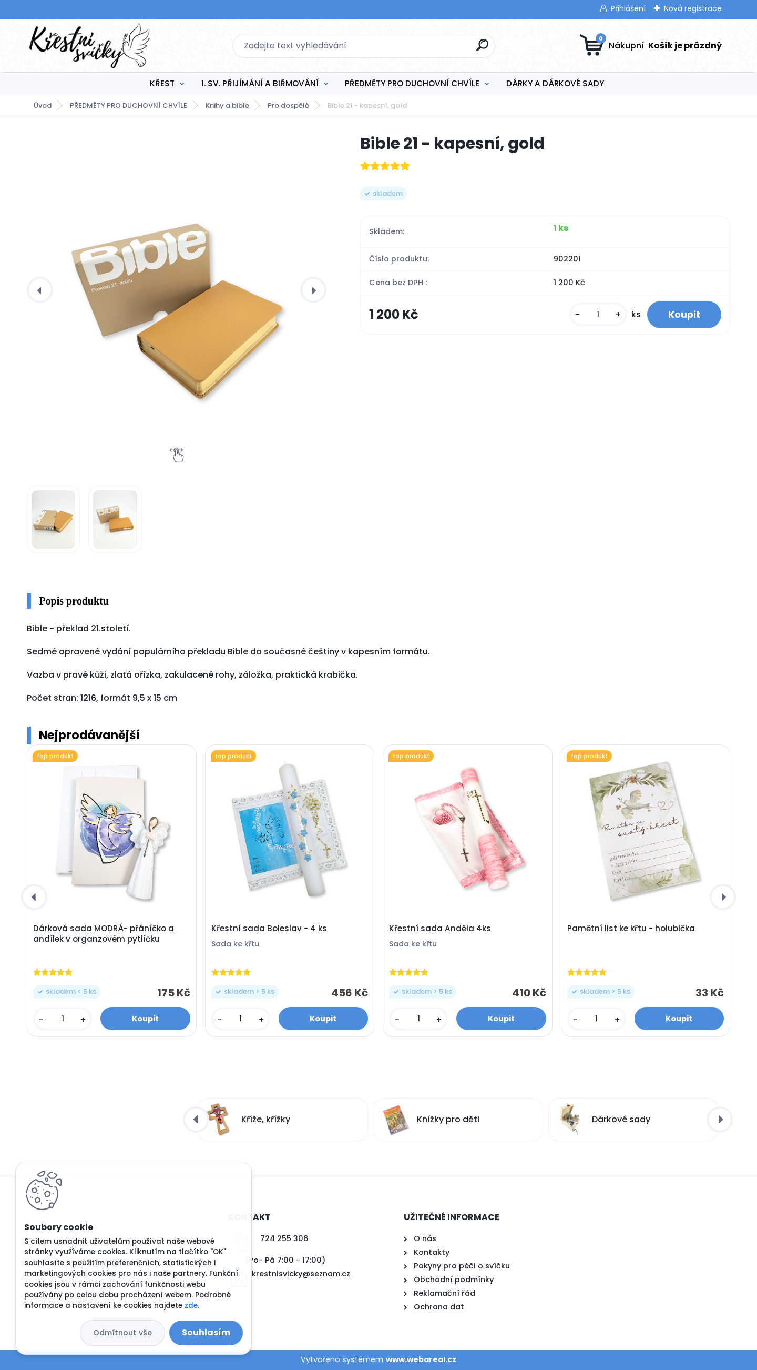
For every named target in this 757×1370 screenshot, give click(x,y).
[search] (482, 49)
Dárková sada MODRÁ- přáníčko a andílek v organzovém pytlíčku (103, 933)
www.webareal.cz (421, 1359)
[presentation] (40, 290)
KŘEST (162, 83)
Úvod (43, 105)
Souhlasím (206, 1332)
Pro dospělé (288, 105)
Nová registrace (693, 8)
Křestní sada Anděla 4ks (440, 928)
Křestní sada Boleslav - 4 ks (269, 928)
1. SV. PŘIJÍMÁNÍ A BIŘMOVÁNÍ (260, 83)
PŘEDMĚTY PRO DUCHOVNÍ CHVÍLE (412, 83)
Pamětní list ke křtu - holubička (631, 928)
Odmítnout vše (122, 1332)
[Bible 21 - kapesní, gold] (176, 290)
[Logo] (91, 45)
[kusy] (598, 314)
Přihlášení (628, 8)
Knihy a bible (227, 105)
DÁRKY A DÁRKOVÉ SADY (555, 83)
